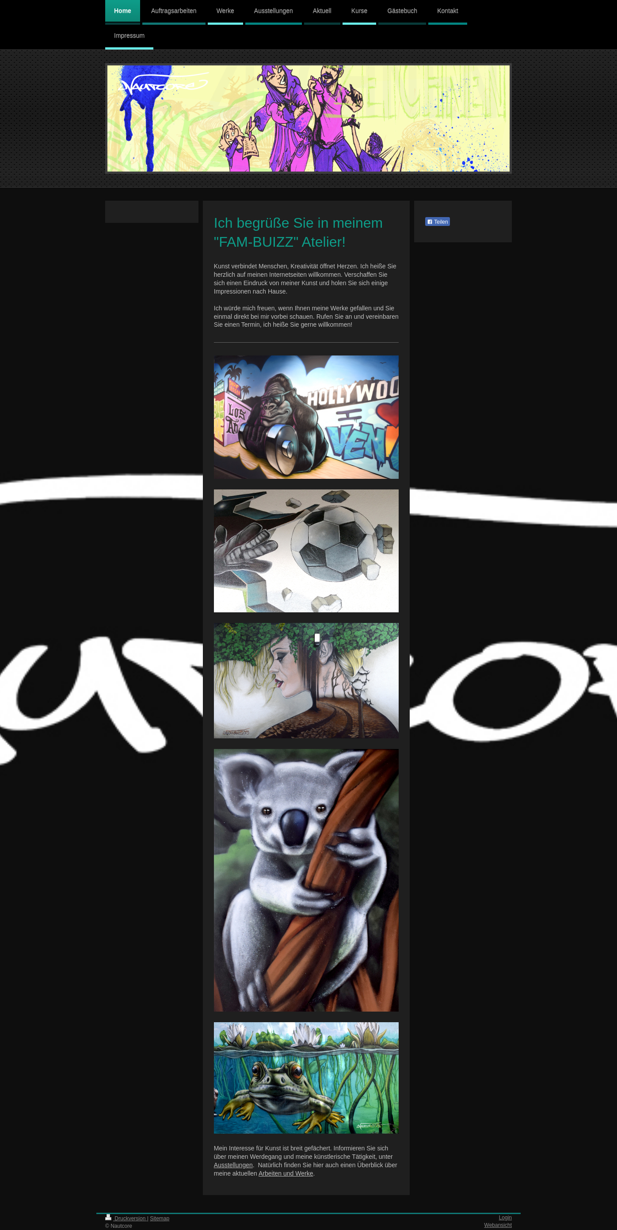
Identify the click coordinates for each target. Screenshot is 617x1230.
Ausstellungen (233, 1165)
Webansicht (498, 1225)
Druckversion (126, 1218)
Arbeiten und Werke (286, 1173)
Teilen (437, 222)
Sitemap (159, 1218)
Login (505, 1218)
